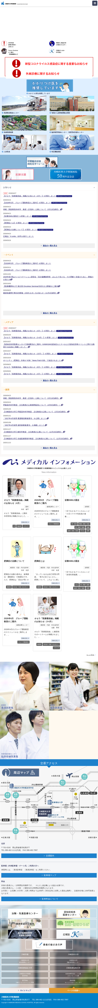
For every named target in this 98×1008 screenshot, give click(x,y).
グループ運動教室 (54, 524)
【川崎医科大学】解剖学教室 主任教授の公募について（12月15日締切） (34, 432)
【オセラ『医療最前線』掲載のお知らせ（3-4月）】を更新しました (38, 338)
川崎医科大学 (73, 954)
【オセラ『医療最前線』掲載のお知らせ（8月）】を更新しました (37, 367)
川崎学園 (24, 954)
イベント (9, 255)
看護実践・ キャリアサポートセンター (73, 981)
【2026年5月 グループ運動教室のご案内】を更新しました (35, 203)
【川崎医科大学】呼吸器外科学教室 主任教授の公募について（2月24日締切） (36, 412)
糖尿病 (9, 587)
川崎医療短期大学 (73, 968)
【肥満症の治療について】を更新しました (28, 230)
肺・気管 (74, 524)
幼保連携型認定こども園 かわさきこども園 (73, 975)
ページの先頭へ (73, 990)
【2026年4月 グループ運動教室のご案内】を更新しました (27, 270)
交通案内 (49, 856)
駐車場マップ (49, 875)
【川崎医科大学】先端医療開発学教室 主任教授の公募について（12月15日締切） (37, 439)
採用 (7, 390)
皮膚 (88, 527)
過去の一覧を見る (49, 246)
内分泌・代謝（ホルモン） (21, 587)
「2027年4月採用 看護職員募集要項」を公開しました (26, 418)
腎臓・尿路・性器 (84, 524)
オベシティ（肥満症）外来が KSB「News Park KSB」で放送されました (33, 360)
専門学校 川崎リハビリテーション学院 (25, 981)
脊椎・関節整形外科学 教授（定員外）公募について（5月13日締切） (32, 209)
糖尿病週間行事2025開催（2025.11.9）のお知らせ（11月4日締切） (31, 293)
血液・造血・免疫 (73, 530)
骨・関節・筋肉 (79, 527)
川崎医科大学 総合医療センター (24, 961)
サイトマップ (24, 990)
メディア (9, 322)
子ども (82, 530)
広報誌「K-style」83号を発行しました (18, 236)
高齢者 (19, 526)
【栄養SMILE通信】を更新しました (25, 216)
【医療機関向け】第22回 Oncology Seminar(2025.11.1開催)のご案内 (31, 286)
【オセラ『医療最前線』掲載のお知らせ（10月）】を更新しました (38, 354)
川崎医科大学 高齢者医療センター (73, 961)
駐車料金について (49, 899)
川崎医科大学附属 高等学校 (24, 975)
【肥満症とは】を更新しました (23, 223)
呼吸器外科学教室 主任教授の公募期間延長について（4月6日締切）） (33, 405)
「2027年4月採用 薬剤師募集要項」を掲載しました (25, 425)
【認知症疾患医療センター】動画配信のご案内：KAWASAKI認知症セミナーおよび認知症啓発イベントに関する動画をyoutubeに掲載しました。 (49, 345)
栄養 (88, 530)
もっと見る (90, 655)
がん (76, 584)
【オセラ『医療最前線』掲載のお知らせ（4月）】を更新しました (37, 196)
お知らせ (7, 187)
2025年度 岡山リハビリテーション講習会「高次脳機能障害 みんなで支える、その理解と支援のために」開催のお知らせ (48, 278)
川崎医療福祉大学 (25, 968)
